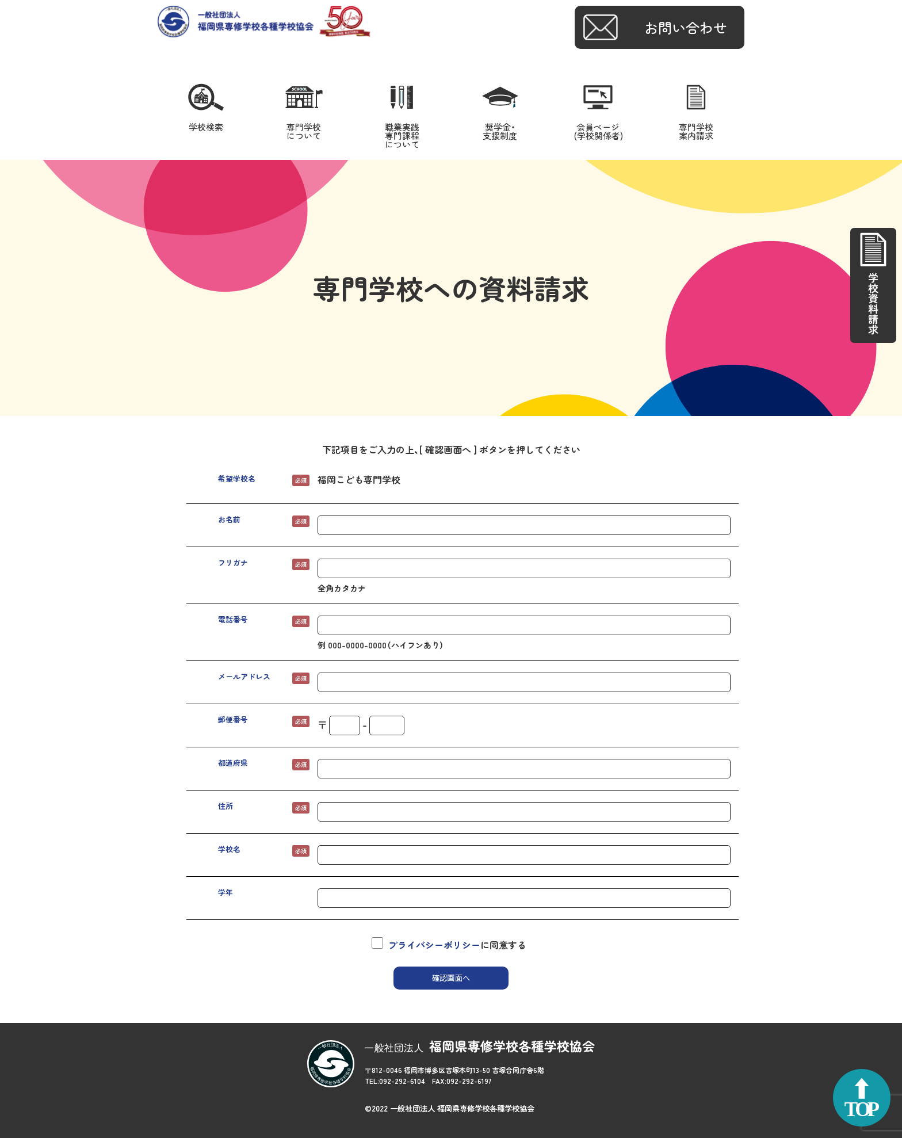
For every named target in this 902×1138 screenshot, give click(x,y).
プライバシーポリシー (434, 945)
